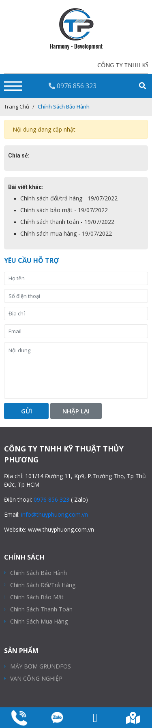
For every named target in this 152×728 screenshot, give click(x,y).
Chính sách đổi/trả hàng (42, 585)
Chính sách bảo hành (38, 573)
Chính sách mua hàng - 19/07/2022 (66, 233)
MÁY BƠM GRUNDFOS (40, 666)
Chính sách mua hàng (39, 621)
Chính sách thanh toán (41, 609)
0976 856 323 (72, 85)
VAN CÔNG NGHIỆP (36, 678)
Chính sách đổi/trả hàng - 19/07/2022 (69, 198)
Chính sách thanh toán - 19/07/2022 (67, 222)
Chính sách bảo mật (37, 597)
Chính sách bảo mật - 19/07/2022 (64, 210)
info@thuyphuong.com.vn (54, 514)
